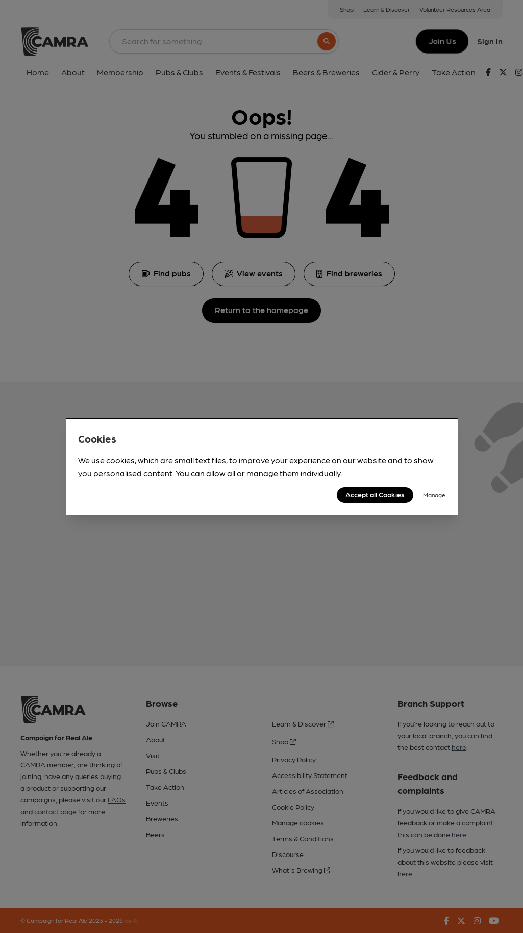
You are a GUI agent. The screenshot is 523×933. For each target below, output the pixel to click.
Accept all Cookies (375, 494)
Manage (434, 494)
